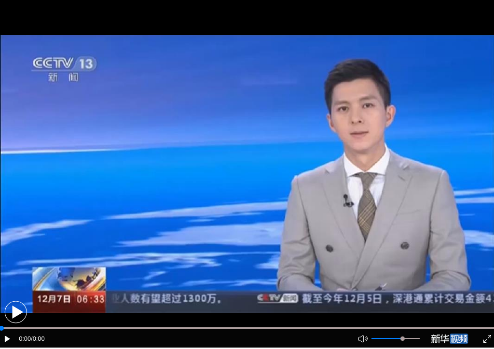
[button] (15, 312)
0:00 (25, 338)
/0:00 (37, 338)
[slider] (402, 338)
